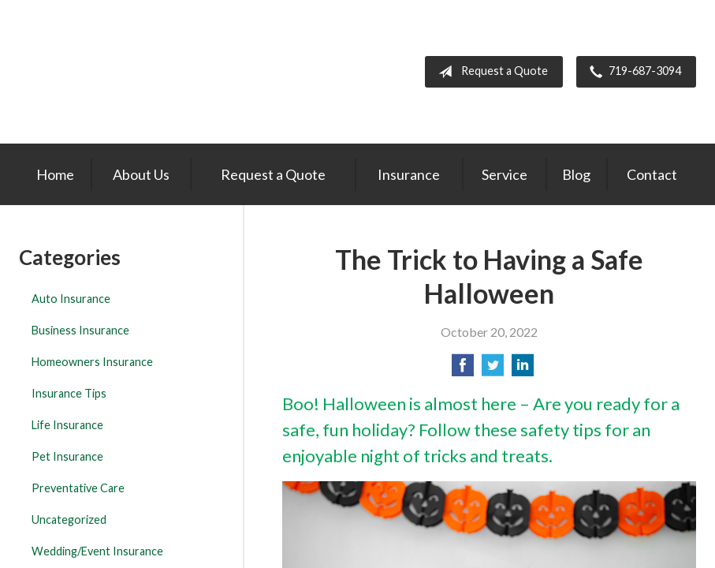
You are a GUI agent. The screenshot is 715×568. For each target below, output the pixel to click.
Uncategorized (69, 519)
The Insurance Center (109, 72)
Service (504, 174)
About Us (141, 174)
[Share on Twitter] (493, 369)
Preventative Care (78, 488)
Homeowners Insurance (92, 361)
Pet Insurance (67, 456)
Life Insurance (67, 425)
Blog (576, 174)
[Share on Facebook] (463, 369)
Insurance (409, 174)
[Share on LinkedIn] (523, 369)
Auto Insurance (71, 298)
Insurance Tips (69, 393)
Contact (652, 174)
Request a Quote (490, 71)
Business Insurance (80, 330)
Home (55, 174)
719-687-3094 (632, 71)
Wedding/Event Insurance (97, 551)
